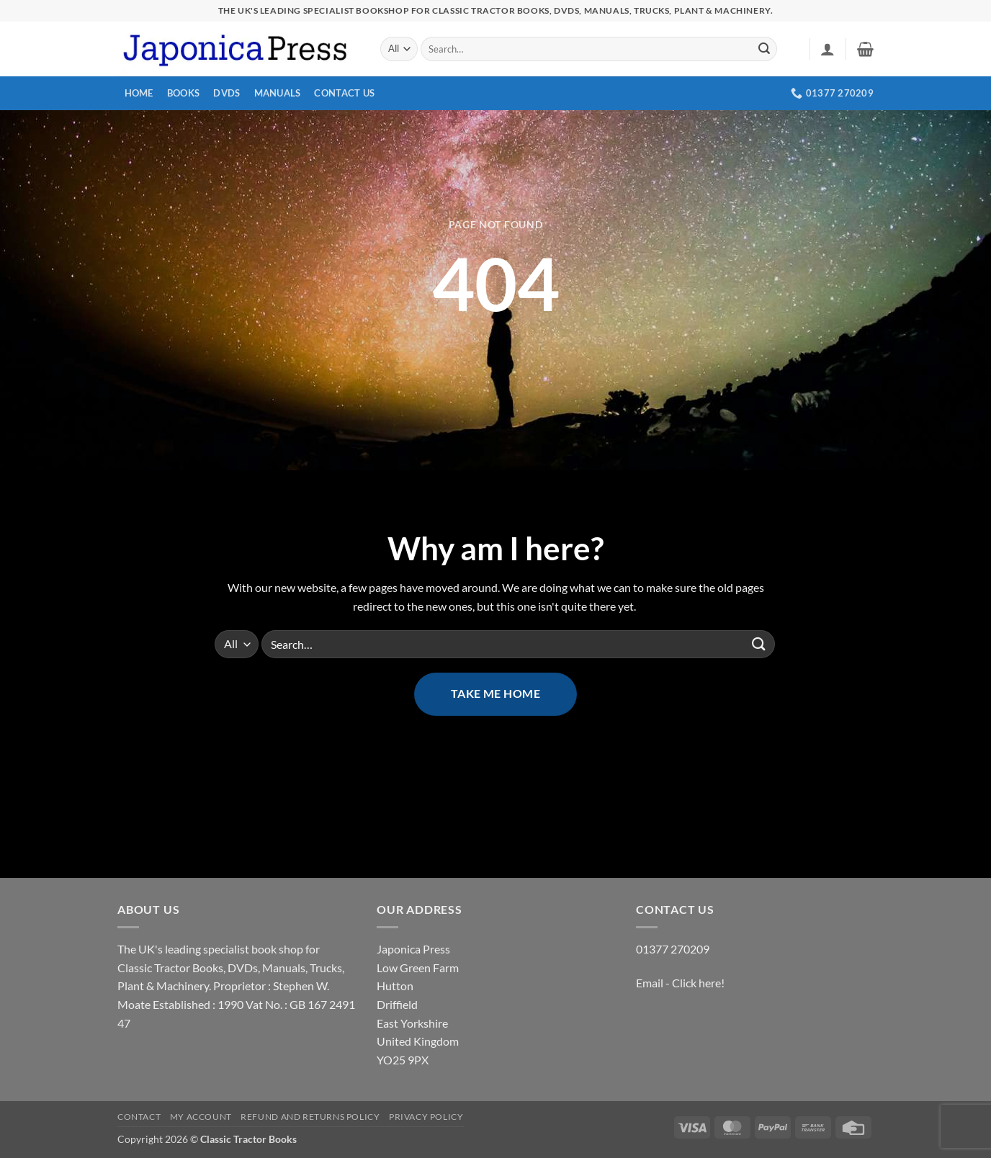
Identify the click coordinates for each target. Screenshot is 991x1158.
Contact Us (344, 93)
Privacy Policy (426, 1116)
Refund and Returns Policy (310, 1116)
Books (183, 93)
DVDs (226, 93)
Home (139, 93)
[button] (827, 49)
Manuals (277, 93)
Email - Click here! (680, 982)
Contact (139, 1116)
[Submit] (764, 49)
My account (201, 1116)
